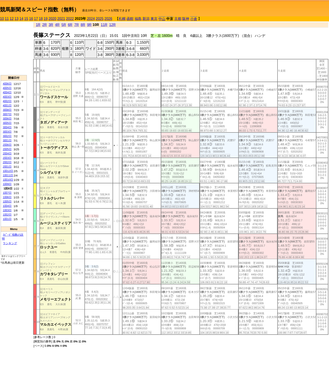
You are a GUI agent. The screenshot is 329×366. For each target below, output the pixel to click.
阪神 (185, 19)
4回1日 (7, 105)
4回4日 (7, 92)
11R (104, 25)
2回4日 (7, 153)
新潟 (145, 19)
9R (89, 25)
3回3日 (7, 131)
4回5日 (7, 88)
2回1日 (7, 166)
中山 (161, 19)
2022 (70, 19)
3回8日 (7, 110)
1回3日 (7, 210)
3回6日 (7, 118)
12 (12, 19)
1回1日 (7, 219)
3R (51, 25)
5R (64, 25)
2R (44, 25)
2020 (53, 19)
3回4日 (7, 127)
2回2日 (7, 162)
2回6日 (7, 144)
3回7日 (7, 114)
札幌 (122, 19)
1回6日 (7, 197)
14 (21, 19)
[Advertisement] (14, 48)
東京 (154, 19)
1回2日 (7, 214)
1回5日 (7, 201)
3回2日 (7, 136)
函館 (130, 19)
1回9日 (7, 184)
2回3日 (7, 158)
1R (38, 25)
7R (76, 25)
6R (70, 25)
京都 (177, 19)
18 (41, 19)
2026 (108, 19)
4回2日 (7, 101)
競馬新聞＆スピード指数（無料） (39, 9)
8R (83, 25)
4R (57, 25)
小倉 (193, 19)
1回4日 (7, 206)
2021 (61, 19)
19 (46, 19)
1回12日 (8, 171)
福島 (138, 19)
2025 (100, 19)
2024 (91, 19)
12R (112, 25)
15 (26, 19)
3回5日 (7, 123)
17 (36, 19)
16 (31, 19)
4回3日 (7, 96)
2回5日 (7, 149)
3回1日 (7, 140)
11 (7, 19)
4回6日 (7, 83)
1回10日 (8, 179)
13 (17, 19)
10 (2, 19)
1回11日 (8, 175)
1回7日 (7, 192)
